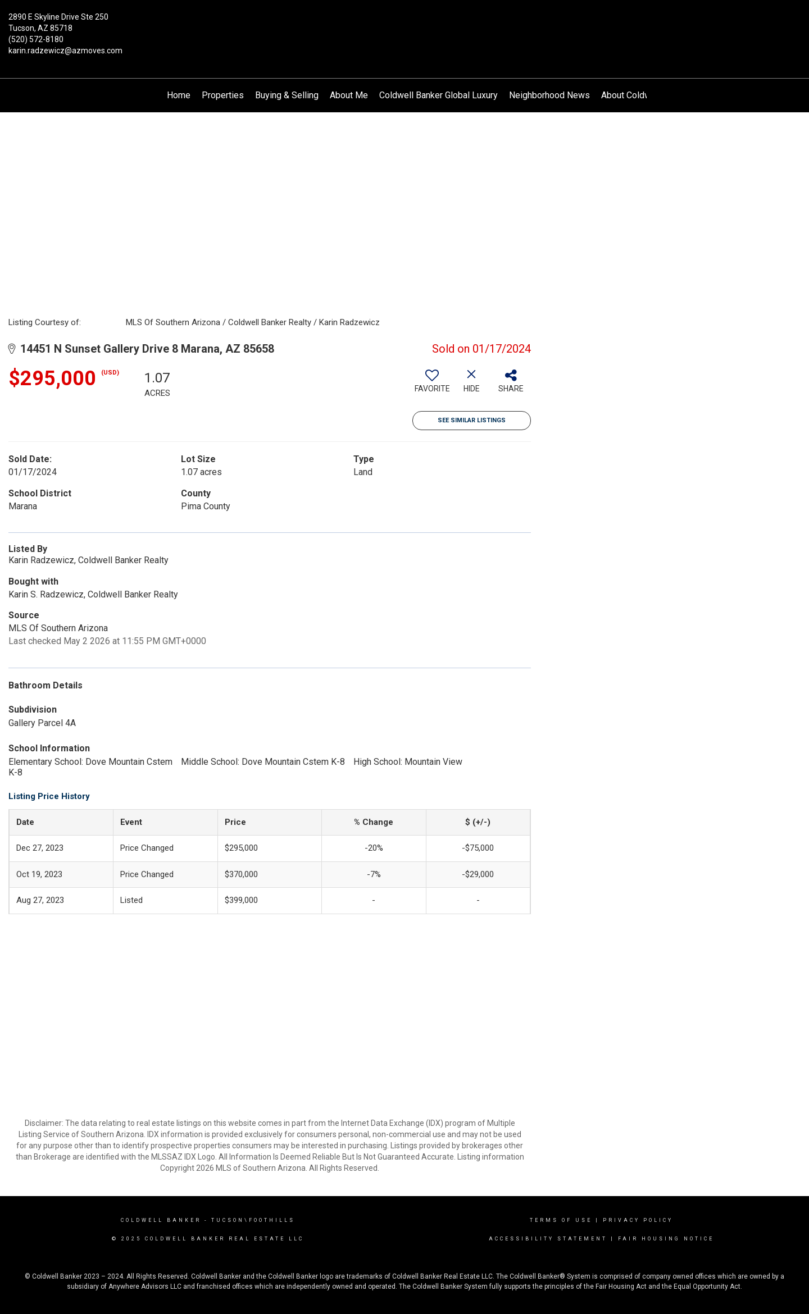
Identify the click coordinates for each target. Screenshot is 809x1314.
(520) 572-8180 (35, 39)
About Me (349, 95)
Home (178, 95)
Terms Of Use (561, 1220)
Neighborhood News (549, 95)
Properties (223, 95)
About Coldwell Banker (645, 95)
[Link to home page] (404, 25)
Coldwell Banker (161, 1220)
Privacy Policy (638, 1220)
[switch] (432, 385)
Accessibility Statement (548, 1239)
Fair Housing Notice (666, 1239)
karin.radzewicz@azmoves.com (65, 50)
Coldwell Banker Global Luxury (438, 95)
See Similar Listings (472, 420)
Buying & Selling (287, 95)
